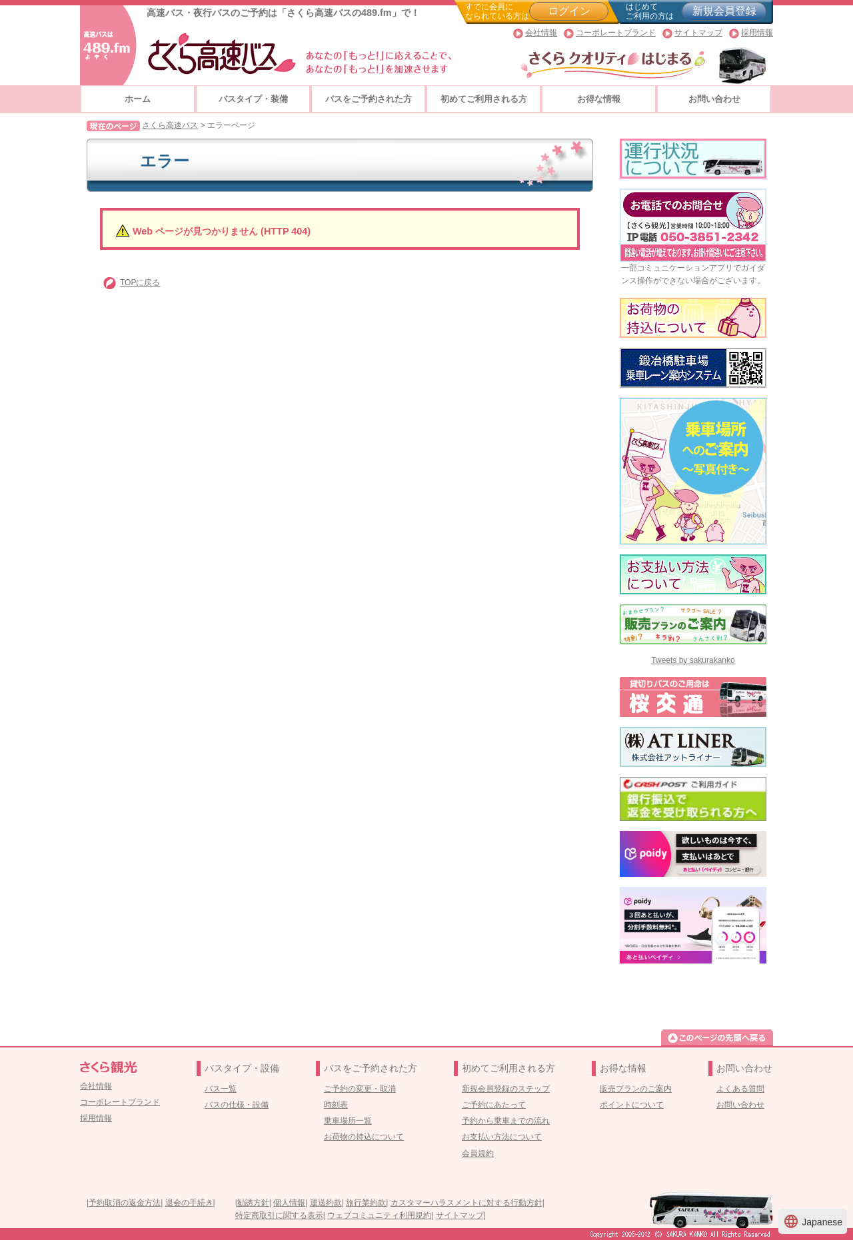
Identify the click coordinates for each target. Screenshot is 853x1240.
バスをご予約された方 (368, 99)
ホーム (138, 99)
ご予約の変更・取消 (360, 1088)
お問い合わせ (714, 99)
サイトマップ (698, 32)
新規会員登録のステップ (506, 1088)
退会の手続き (189, 1202)
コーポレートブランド (616, 32)
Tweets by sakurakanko (692, 660)
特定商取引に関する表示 (279, 1215)
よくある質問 (740, 1088)
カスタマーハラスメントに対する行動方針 (466, 1202)
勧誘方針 (253, 1202)
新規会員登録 (724, 11)
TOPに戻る (140, 282)
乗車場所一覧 (348, 1120)
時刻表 (336, 1104)
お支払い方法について (502, 1136)
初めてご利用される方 (483, 99)
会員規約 (478, 1153)
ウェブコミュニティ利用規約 (379, 1215)
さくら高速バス (170, 125)
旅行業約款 (366, 1202)
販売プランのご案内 (636, 1088)
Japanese (812, 1221)
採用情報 (757, 32)
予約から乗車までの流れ (506, 1120)
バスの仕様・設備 (237, 1104)
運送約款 (326, 1202)
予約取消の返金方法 (125, 1202)
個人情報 (289, 1202)
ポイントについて (632, 1104)
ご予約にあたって (494, 1104)
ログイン (569, 11)
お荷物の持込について (364, 1136)
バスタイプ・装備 (253, 99)
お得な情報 (598, 99)
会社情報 (541, 32)
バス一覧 (221, 1088)
